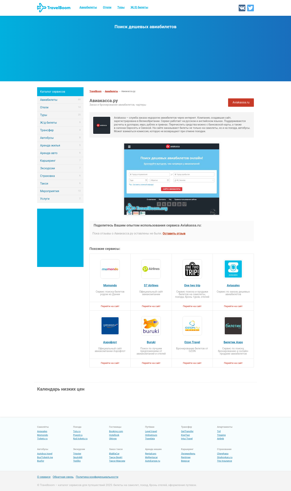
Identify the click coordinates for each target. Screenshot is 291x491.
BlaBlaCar (114, 453)
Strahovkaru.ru (224, 457)
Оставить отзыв (174, 233)
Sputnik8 (77, 457)
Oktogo (113, 438)
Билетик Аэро (233, 342)
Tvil (219, 431)
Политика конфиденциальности (97, 477)
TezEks (77, 460)
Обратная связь (63, 477)
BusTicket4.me (45, 457)
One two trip (192, 285)
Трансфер (60, 130)
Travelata (150, 438)
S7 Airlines (151, 285)
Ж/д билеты (60, 122)
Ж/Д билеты (139, 7)
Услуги (60, 198)
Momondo (110, 285)
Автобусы (60, 138)
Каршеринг (60, 160)
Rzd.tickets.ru (80, 438)
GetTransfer (187, 431)
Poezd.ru (77, 435)
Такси (60, 183)
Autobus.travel (44, 453)
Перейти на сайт (110, 306)
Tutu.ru (77, 431)
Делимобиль (188, 453)
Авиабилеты (88, 7)
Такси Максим (117, 460)
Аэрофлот (110, 342)
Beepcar (185, 460)
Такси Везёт (115, 457)
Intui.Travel (187, 438)
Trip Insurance (224, 460)
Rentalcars (150, 453)
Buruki (151, 342)
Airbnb (220, 438)
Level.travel (151, 431)
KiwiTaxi (185, 435)
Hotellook (114, 435)
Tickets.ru (42, 438)
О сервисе (43, 477)
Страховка (60, 176)
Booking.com (116, 431)
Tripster (77, 453)
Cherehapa (222, 453)
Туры (121, 7)
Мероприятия (60, 191)
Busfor (40, 460)
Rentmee (186, 457)
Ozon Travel (192, 342)
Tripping (221, 435)
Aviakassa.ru (241, 102)
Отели (107, 7)
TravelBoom (95, 91)
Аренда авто (60, 153)
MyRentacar (151, 457)
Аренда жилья (60, 145)
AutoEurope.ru (152, 460)
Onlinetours (151, 435)
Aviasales (233, 285)
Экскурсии (60, 168)
